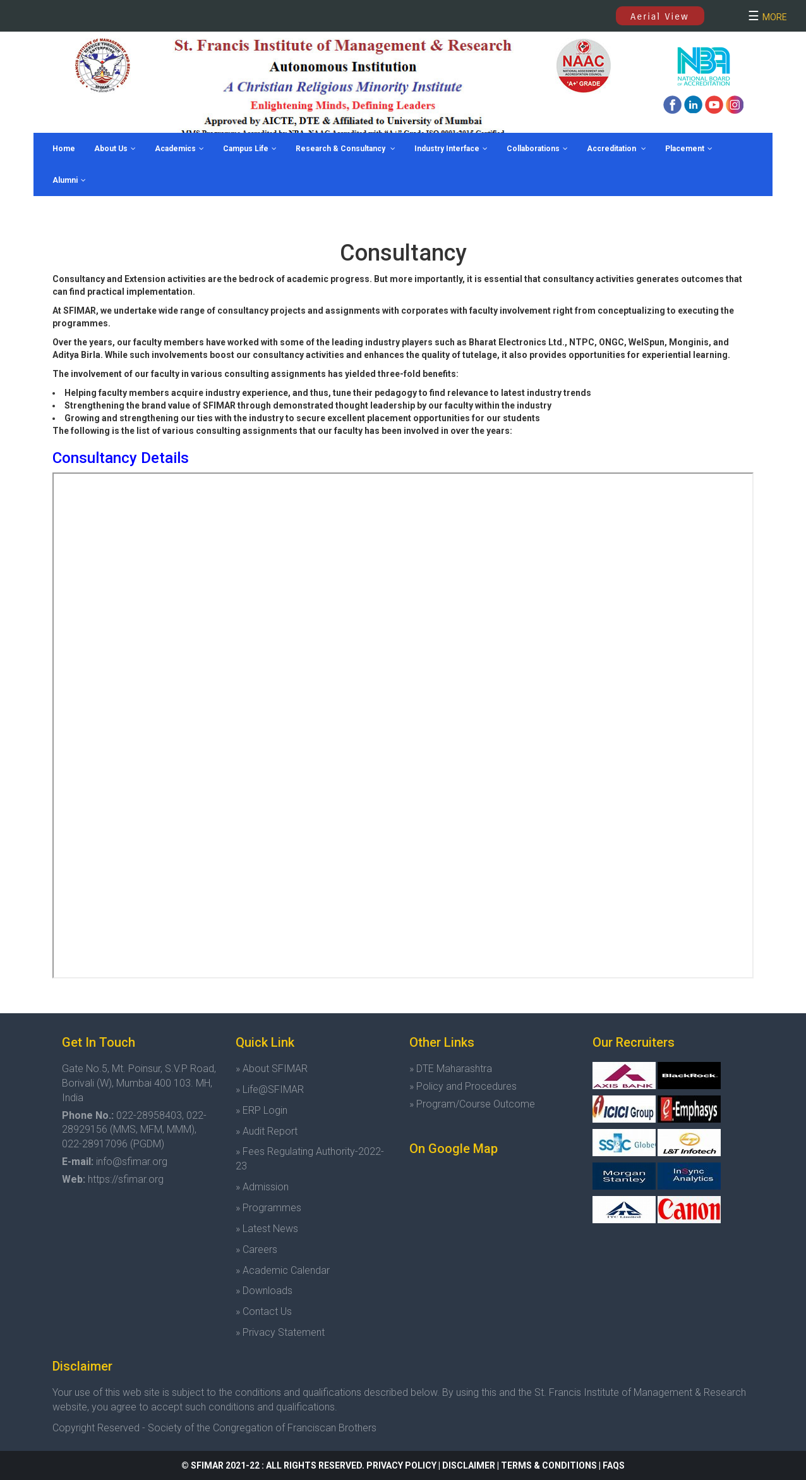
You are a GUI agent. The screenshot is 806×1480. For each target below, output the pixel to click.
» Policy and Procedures (463, 1086)
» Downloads (264, 1291)
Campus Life (250, 148)
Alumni (69, 180)
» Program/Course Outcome (472, 1104)
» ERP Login (261, 1110)
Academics (179, 148)
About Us (115, 148)
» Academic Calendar (283, 1270)
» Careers (256, 1249)
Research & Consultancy (345, 148)
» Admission (262, 1187)
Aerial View (659, 16)
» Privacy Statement (280, 1332)
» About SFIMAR (272, 1069)
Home (63, 148)
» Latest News (267, 1229)
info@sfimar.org (131, 1162)
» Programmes (268, 1208)
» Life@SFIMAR (270, 1089)
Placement (689, 148)
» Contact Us (264, 1311)
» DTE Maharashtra (450, 1069)
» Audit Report (267, 1131)
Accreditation (616, 148)
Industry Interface (451, 148)
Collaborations (537, 148)
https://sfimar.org (126, 1179)
